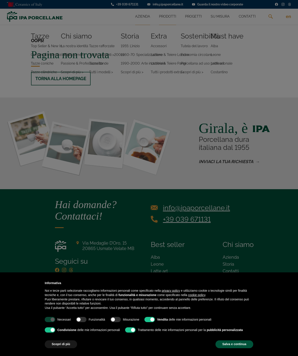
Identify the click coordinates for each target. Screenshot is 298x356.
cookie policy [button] (196, 295)
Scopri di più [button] (61, 344)
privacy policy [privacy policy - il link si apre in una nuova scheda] (171, 290)
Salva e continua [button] (234, 344)
